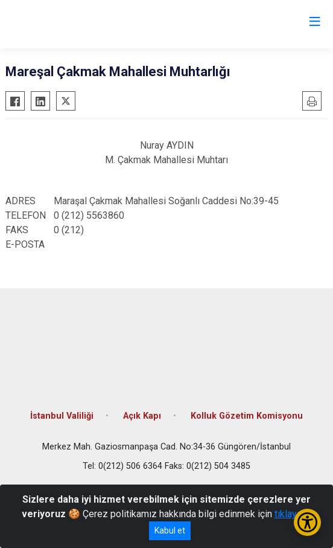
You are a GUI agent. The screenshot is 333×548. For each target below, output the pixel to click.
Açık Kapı (142, 416)
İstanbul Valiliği (62, 416)
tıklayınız (293, 514)
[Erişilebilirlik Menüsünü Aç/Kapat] (307, 522)
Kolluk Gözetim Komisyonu (247, 416)
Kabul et (169, 530)
